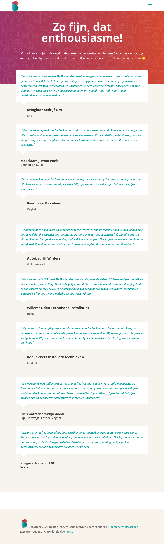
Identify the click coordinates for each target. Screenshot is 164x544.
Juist (70, 531)
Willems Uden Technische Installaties (58, 307)
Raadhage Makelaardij (46, 203)
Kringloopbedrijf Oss (44, 109)
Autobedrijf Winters (43, 258)
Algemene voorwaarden (123, 527)
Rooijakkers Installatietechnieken (55, 357)
